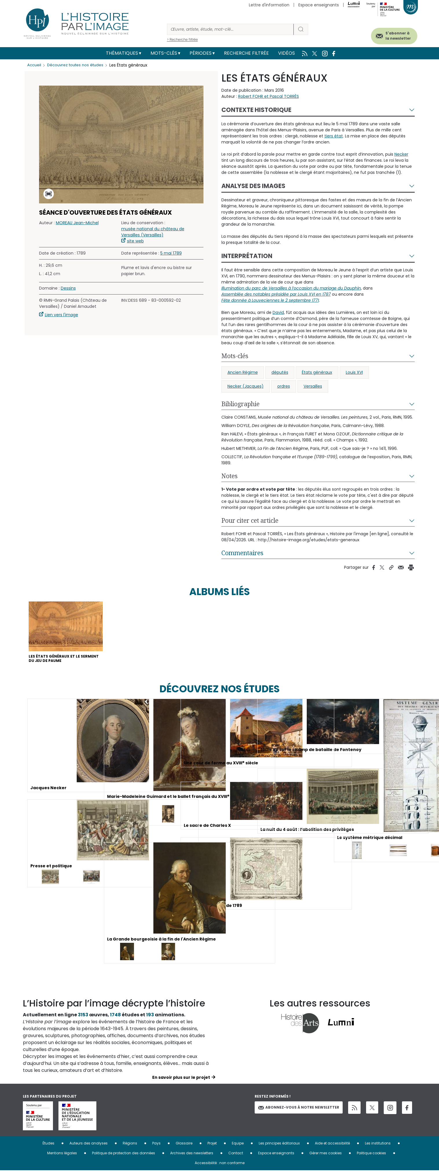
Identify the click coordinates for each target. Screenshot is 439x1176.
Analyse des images (253, 186)
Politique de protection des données (123, 1158)
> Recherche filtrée (182, 39)
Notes (229, 476)
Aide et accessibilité (332, 1148)
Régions (130, 1148)
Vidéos (286, 53)
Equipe (238, 1148)
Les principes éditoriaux (279, 1148)
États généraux (317, 372)
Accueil (34, 65)
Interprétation (246, 256)
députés (279, 372)
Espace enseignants (318, 5)
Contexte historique (256, 110)
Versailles (313, 386)
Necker (401, 154)
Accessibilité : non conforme (220, 1168)
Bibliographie (240, 404)
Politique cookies (371, 1158)
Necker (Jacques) (245, 386)
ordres (283, 386)
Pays (156, 1148)
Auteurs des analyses (88, 1148)
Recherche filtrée (246, 53)
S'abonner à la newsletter (388, 34)
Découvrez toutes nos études (78, 65)
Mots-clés (163, 53)
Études (48, 1148)
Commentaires (242, 553)
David (278, 312)
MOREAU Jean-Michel (77, 223)
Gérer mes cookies (325, 1158)
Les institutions (378, 1148)
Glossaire (184, 1148)
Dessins (68, 288)
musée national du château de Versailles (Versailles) (152, 232)
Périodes (201, 53)
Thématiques (122, 53)
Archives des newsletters (191, 1158)
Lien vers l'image (61, 315)
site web (135, 241)
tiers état (333, 136)
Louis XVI (354, 372)
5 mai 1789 (171, 253)
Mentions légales (62, 1158)
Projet (212, 1148)
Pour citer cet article (249, 520)
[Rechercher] (230, 29)
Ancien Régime (242, 372)
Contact (235, 1158)
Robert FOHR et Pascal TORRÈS (268, 96)
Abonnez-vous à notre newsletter (298, 1112)
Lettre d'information (269, 5)
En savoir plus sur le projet (181, 1083)
